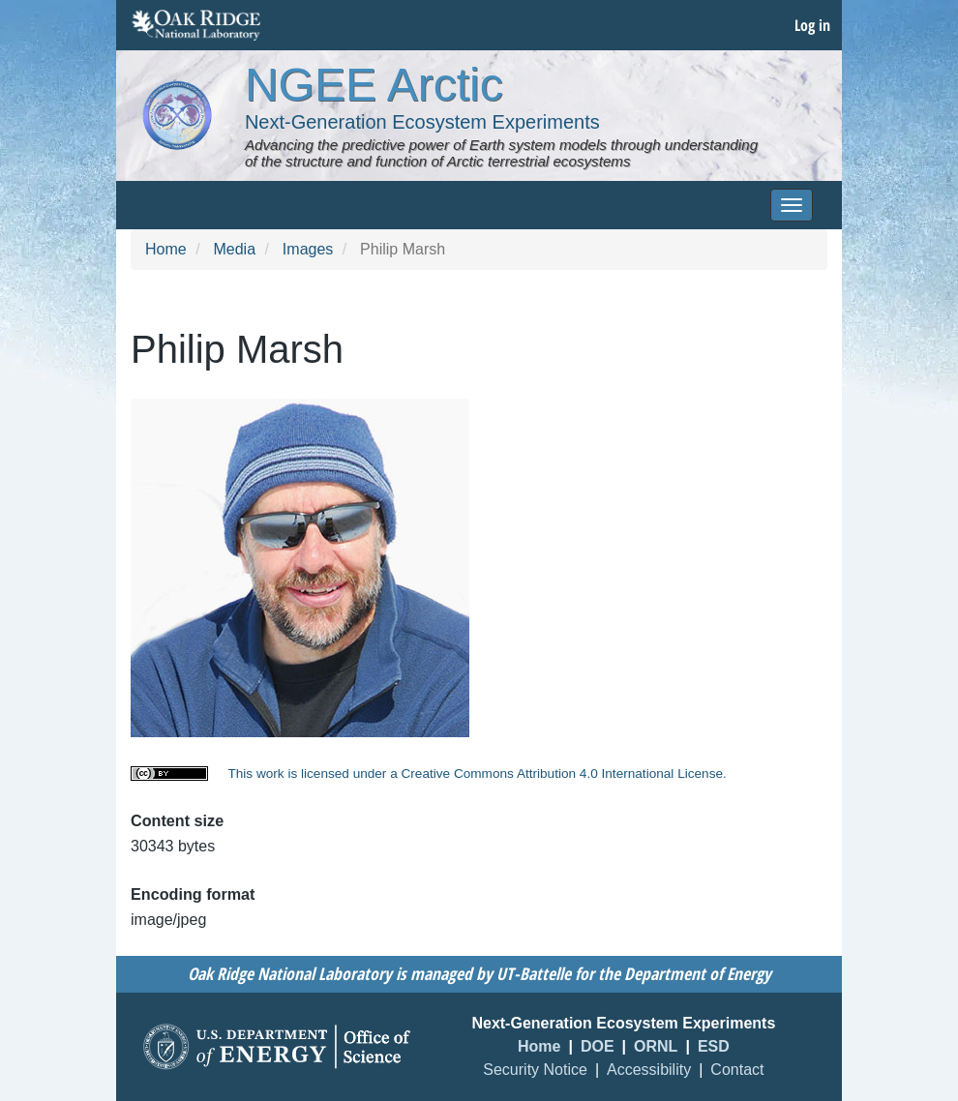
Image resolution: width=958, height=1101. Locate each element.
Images (308, 249)
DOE (597, 1046)
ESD (714, 1046)
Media (234, 249)
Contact (736, 1069)
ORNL (655, 1046)
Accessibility (649, 1069)
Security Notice (535, 1069)
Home (166, 249)
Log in (812, 25)
